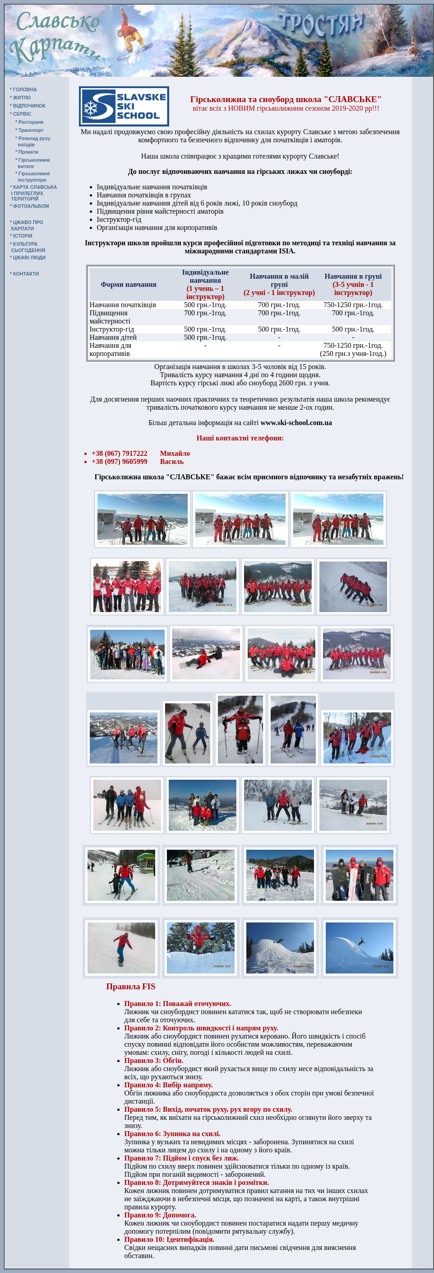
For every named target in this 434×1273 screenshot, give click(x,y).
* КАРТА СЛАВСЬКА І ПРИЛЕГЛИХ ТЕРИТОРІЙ (31, 192)
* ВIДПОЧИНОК (28, 105)
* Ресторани (29, 122)
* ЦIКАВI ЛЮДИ (28, 257)
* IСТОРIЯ (21, 236)
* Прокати (26, 151)
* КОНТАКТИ (24, 273)
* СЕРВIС (20, 114)
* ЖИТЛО (20, 97)
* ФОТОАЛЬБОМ (29, 206)
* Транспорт (29, 130)
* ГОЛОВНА (23, 89)
